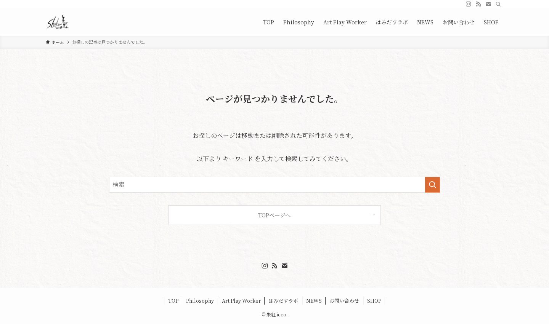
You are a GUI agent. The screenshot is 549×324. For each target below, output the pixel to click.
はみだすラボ (283, 300)
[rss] (478, 4)
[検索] (498, 4)
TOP (173, 300)
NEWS (314, 300)
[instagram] (469, 4)
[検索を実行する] (432, 185)
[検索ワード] (274, 185)
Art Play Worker (241, 300)
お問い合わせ (344, 300)
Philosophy (200, 300)
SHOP (374, 300)
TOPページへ (274, 215)
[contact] (488, 4)
